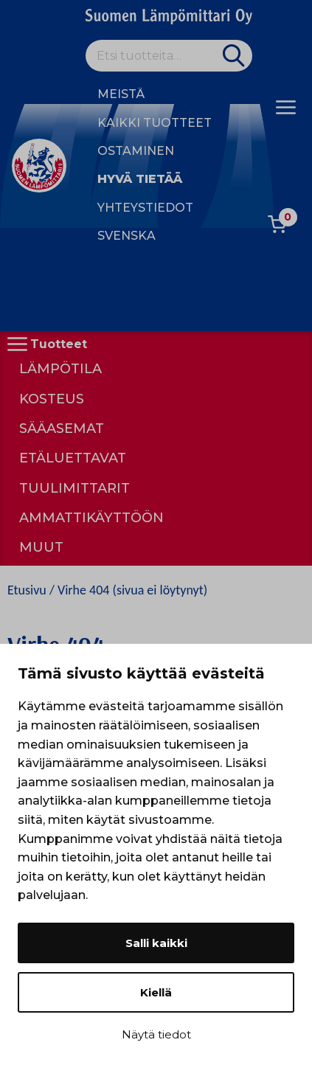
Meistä (121, 94)
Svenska (126, 236)
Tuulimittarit (74, 488)
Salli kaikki (156, 943)
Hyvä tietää (139, 179)
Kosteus (51, 399)
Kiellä (156, 992)
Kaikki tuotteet (154, 123)
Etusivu (26, 590)
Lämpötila (60, 369)
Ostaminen (135, 151)
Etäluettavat (72, 458)
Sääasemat (61, 428)
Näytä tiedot (156, 1034)
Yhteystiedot (145, 208)
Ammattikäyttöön (91, 518)
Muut (41, 547)
